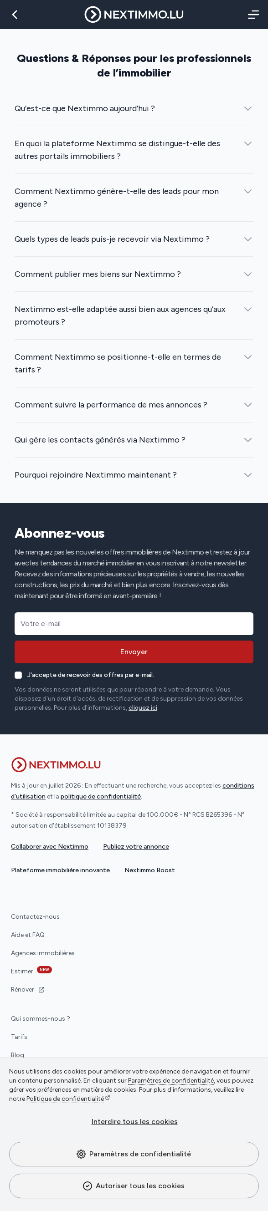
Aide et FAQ (28, 935)
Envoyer (134, 651)
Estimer (31, 970)
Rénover (28, 989)
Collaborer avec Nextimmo (49, 846)
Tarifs (19, 1037)
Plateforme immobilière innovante (60, 870)
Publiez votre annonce (136, 846)
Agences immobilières (43, 953)
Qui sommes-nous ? (40, 1019)
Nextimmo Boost (149, 870)
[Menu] (251, 14)
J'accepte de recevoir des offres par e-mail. (90, 675)
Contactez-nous (35, 917)
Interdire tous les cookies (135, 1121)
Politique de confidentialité (65, 1099)
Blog (17, 1055)
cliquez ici (143, 708)
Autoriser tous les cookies (133, 1185)
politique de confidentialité (101, 796)
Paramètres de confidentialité (133, 1154)
